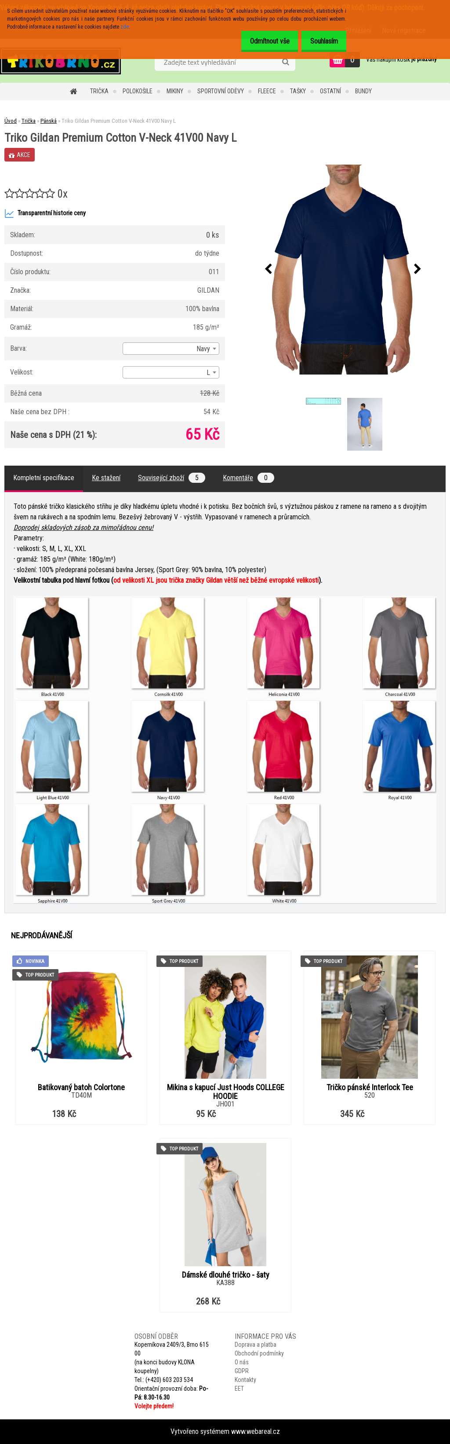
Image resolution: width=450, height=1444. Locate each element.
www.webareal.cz (255, 1431)
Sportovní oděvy (220, 91)
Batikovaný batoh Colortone (81, 1087)
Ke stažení (106, 478)
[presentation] (268, 269)
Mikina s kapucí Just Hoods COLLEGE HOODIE (225, 1092)
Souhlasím (321, 41)
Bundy (363, 91)
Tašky (298, 91)
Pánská (48, 121)
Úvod (10, 121)
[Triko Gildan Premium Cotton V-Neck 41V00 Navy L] (343, 270)
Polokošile (137, 91)
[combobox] (171, 348)
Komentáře (248, 478)
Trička (99, 91)
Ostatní (330, 91)
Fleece (267, 91)
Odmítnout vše (262, 41)
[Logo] (60, 61)
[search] (285, 62)
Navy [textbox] (203, 349)
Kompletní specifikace (43, 478)
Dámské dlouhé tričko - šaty (225, 1275)
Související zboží (171, 478)
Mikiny (175, 91)
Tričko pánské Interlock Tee (370, 1087)
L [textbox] (208, 372)
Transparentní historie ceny (45, 213)
